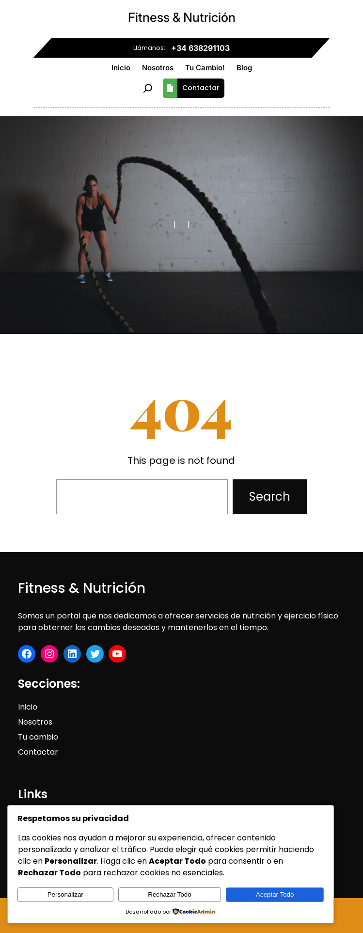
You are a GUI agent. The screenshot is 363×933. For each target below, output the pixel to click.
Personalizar (65, 894)
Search (269, 497)
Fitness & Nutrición (182, 17)
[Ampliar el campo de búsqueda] (148, 88)
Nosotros (35, 721)
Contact (34, 752)
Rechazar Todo (169, 894)
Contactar (191, 88)
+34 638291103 (200, 48)
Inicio (27, 706)
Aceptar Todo (275, 894)
